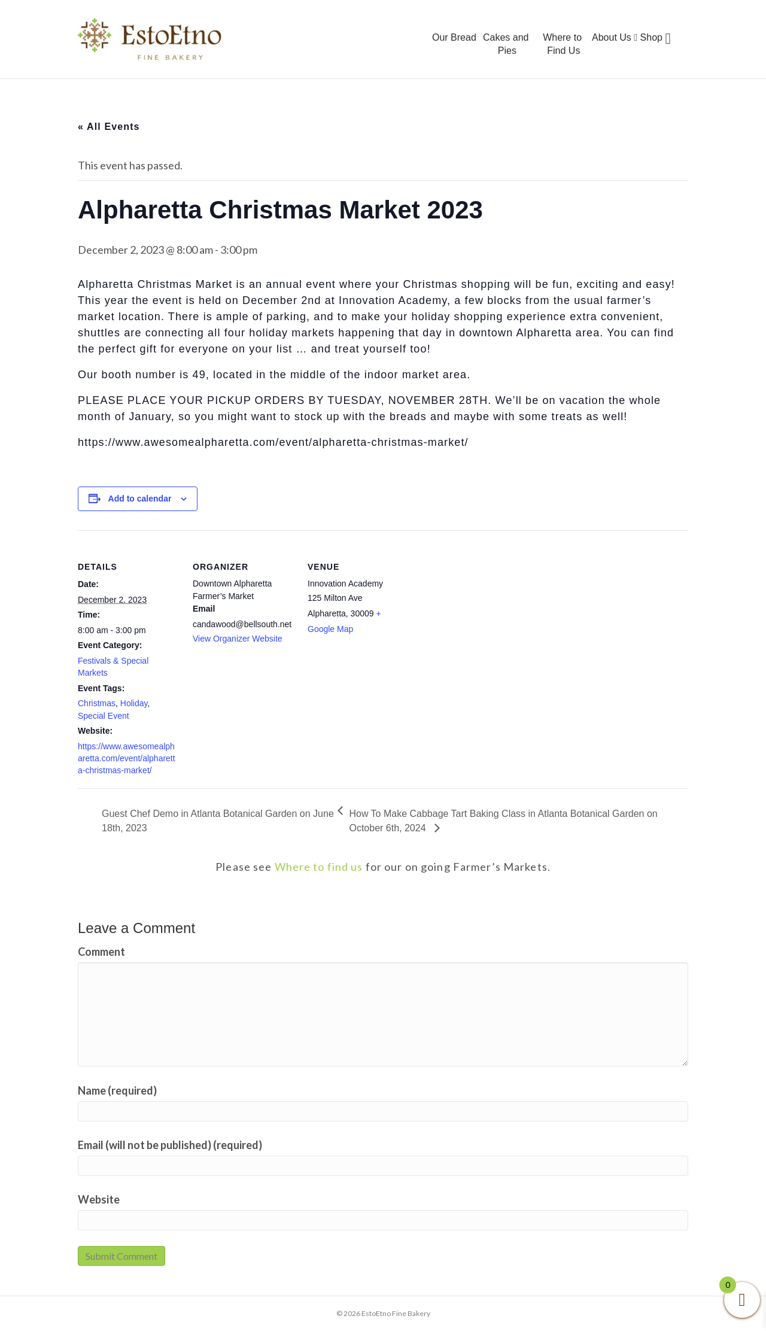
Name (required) (117, 1090)
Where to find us (319, 866)
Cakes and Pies (506, 44)
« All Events (109, 126)
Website (99, 1199)
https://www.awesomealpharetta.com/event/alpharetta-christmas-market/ (126, 759)
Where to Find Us (562, 44)
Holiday (134, 703)
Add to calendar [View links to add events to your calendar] (140, 498)
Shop (651, 37)
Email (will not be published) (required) (170, 1144)
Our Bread (454, 37)
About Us (614, 37)
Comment (101, 951)
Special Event (103, 716)
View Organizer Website (237, 638)
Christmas (96, 703)
